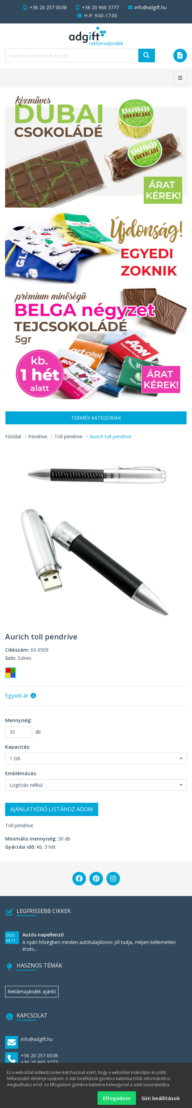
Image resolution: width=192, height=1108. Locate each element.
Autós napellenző (43, 934)
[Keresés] (146, 55)
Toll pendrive (68, 436)
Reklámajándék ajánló (31, 991)
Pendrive (37, 436)
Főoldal (13, 436)
